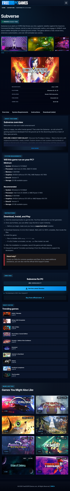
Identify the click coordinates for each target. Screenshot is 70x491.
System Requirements (20, 112)
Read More (35, 148)
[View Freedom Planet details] (18, 445)
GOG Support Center (42, 261)
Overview (5, 112)
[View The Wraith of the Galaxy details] (52, 405)
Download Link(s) (49, 112)
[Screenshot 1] (14, 44)
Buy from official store (34, 298)
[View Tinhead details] (52, 465)
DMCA (53, 486)
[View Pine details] (52, 425)
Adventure (11, 7)
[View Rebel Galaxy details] (18, 405)
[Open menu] (66, 3)
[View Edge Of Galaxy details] (18, 465)
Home (3, 7)
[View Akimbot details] (52, 445)
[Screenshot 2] (41, 44)
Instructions (35, 112)
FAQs (16, 259)
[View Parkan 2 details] (18, 425)
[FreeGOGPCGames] (15, 3)
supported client (41, 226)
